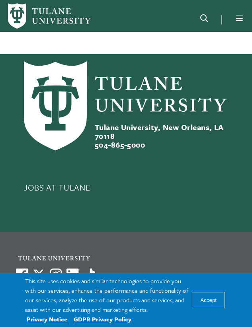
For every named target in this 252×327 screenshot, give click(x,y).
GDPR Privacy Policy (102, 319)
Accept (208, 300)
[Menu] (239, 18)
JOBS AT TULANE (57, 187)
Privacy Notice (47, 319)
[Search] (204, 20)
